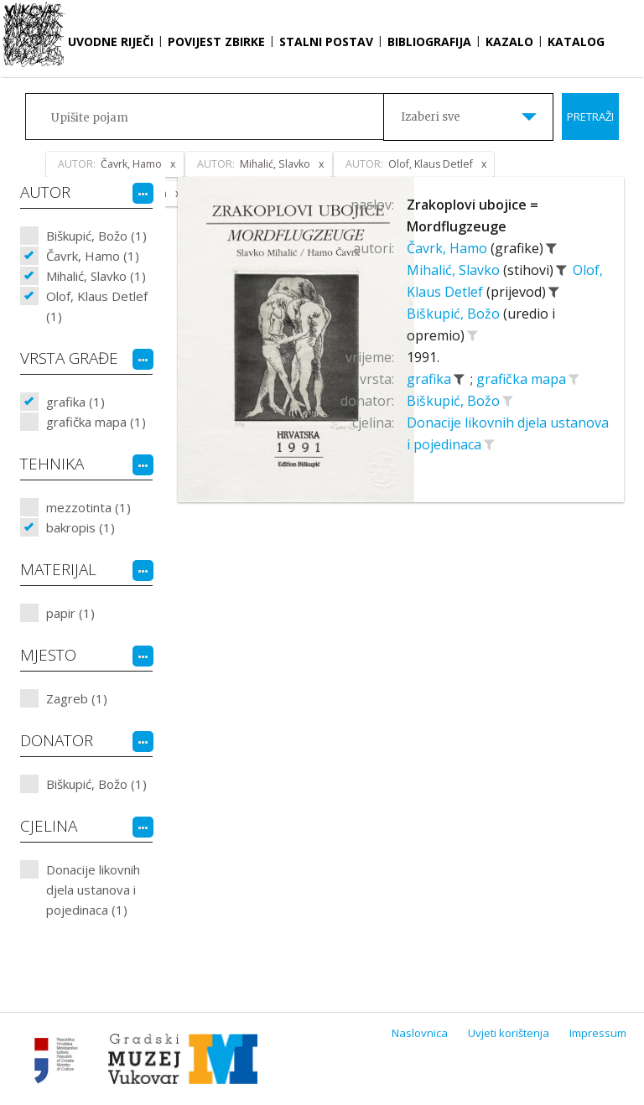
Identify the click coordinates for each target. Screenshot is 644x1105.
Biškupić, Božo (455, 313)
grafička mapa (522, 379)
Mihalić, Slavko (455, 270)
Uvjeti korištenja (508, 1032)
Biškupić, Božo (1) (96, 235)
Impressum (597, 1032)
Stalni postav (326, 41)
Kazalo (509, 41)
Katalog (576, 41)
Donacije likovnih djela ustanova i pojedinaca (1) (93, 889)
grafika (430, 379)
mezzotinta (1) (88, 507)
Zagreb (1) (76, 698)
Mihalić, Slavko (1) (96, 275)
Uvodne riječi (110, 41)
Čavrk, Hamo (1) (92, 255)
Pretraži (590, 116)
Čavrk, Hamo (449, 248)
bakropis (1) (80, 527)
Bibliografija (429, 41)
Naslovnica (420, 1032)
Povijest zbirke (216, 41)
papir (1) (70, 612)
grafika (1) (75, 401)
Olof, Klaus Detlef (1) (97, 306)
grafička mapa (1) (96, 421)
